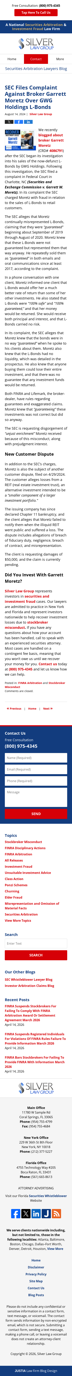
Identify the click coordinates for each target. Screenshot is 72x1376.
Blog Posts (36, 1295)
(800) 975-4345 (20, 669)
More (60, 59)
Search (36, 955)
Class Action (14, 879)
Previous (14, 708)
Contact (36, 59)
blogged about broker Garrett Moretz (51, 140)
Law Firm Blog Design (36, 1371)
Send (36, 813)
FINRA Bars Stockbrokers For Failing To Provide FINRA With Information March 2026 (35, 1062)
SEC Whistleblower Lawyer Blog (28, 979)
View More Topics (18, 920)
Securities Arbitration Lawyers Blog (36, 43)
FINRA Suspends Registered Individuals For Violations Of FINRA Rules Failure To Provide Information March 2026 (35, 1038)
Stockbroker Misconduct (23, 842)
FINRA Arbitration (30, 683)
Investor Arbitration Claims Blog (29, 986)
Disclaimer (36, 1267)
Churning (12, 891)
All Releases (14, 860)
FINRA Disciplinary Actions (25, 848)
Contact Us (36, 1288)
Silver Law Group (49, 1354)
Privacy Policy (36, 1274)
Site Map (36, 1281)
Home (11, 59)
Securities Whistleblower (48, 1196)
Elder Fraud (13, 897)
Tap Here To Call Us (36, 12)
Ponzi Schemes (16, 885)
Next (48, 708)
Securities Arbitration (21, 914)
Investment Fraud (18, 866)
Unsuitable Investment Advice (28, 873)
